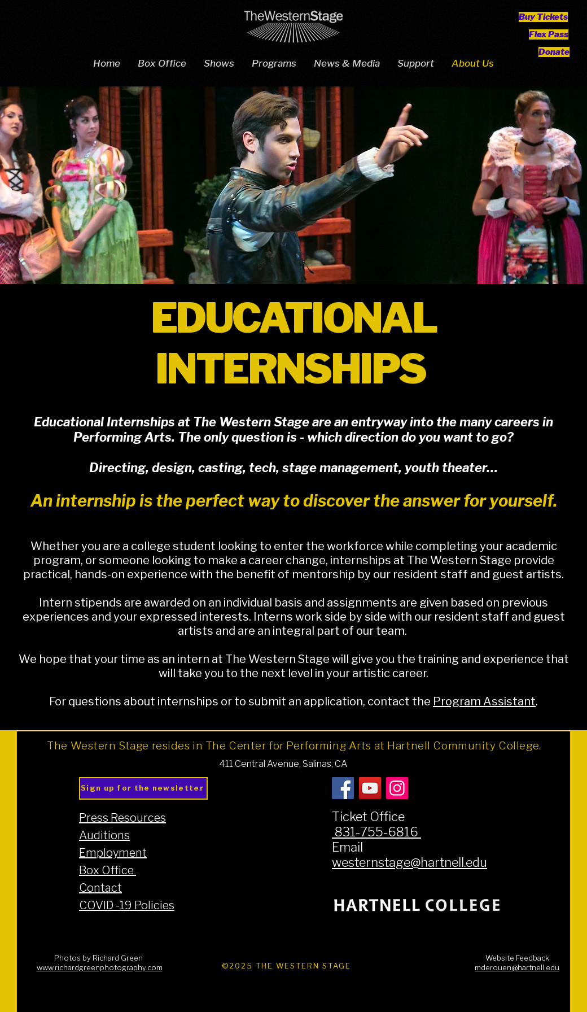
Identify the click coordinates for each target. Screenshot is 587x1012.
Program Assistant (484, 702)
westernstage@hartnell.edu (409, 862)
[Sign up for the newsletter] (143, 788)
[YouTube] (370, 788)
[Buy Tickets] (543, 16)
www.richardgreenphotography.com (100, 967)
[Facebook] (343, 788)
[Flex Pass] (548, 34)
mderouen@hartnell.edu (517, 967)
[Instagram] (397, 788)
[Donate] (554, 51)
